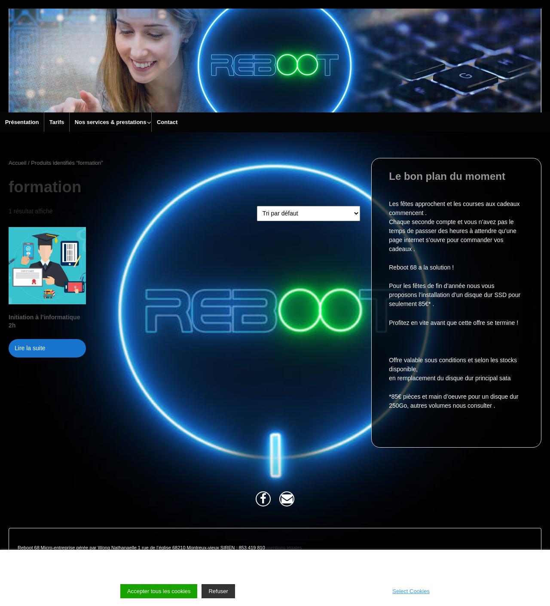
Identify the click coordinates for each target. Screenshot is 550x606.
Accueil (18, 163)
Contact (167, 122)
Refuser (218, 591)
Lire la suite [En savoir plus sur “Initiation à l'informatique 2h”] (30, 348)
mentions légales (284, 547)
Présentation (22, 122)
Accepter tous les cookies (158, 591)
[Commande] (308, 213)
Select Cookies (411, 591)
